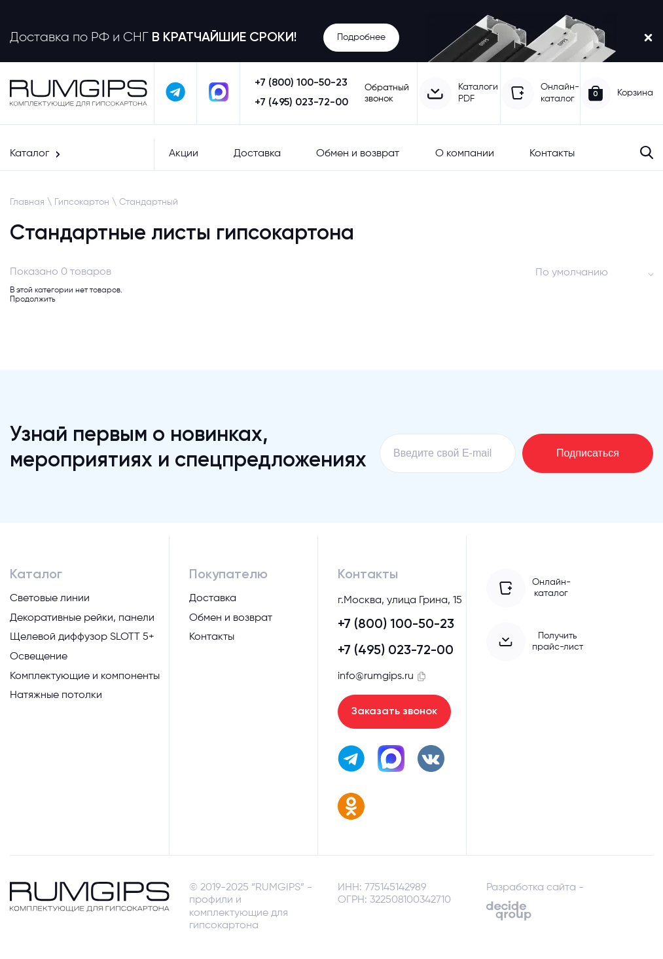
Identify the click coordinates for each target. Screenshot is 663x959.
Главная (27, 202)
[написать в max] (218, 93)
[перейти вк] (431, 760)
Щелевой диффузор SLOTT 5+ (82, 637)
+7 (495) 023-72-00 (301, 102)
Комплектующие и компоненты (85, 676)
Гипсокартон (81, 202)
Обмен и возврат (357, 153)
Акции (183, 153)
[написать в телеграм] (175, 93)
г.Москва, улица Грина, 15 (400, 600)
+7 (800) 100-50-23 (301, 83)
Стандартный (148, 202)
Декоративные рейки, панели (82, 618)
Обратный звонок (387, 93)
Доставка (257, 153)
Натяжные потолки (56, 695)
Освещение (38, 657)
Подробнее (361, 37)
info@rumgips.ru (376, 676)
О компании (464, 153)
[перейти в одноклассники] (351, 808)
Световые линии (50, 598)
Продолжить (33, 300)
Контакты (552, 153)
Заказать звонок (394, 711)
